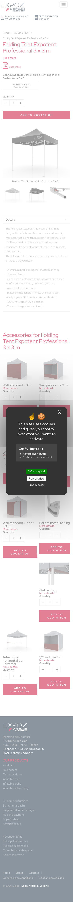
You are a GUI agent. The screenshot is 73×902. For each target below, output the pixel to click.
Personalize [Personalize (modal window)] (36, 479)
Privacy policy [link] (36, 485)
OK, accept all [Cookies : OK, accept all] (36, 471)
